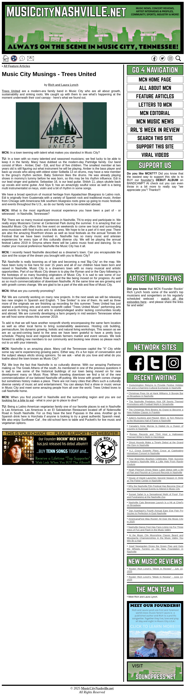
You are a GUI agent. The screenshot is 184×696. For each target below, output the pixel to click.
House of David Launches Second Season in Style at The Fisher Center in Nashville (155, 479)
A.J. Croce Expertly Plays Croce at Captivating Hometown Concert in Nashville (155, 452)
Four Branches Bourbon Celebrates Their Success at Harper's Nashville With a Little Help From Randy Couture (155, 461)
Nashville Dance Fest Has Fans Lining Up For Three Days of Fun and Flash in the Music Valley (155, 528)
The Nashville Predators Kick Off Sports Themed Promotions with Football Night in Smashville (155, 403)
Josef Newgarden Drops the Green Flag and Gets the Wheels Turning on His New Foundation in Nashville (155, 549)
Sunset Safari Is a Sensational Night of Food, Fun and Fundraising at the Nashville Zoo (155, 495)
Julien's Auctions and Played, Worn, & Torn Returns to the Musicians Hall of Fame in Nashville (155, 419)
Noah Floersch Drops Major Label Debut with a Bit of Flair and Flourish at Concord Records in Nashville (155, 471)
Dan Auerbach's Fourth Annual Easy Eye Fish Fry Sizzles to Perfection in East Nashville (155, 512)
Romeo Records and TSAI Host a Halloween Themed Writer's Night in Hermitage (155, 435)
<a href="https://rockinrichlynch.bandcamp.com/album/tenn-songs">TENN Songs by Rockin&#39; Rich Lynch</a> (61, 478)
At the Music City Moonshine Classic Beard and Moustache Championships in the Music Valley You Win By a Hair (155, 538)
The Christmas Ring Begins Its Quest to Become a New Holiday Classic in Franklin (155, 411)
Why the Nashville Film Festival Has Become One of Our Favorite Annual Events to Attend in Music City (155, 487)
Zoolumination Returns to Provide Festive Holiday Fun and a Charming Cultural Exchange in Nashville (155, 386)
